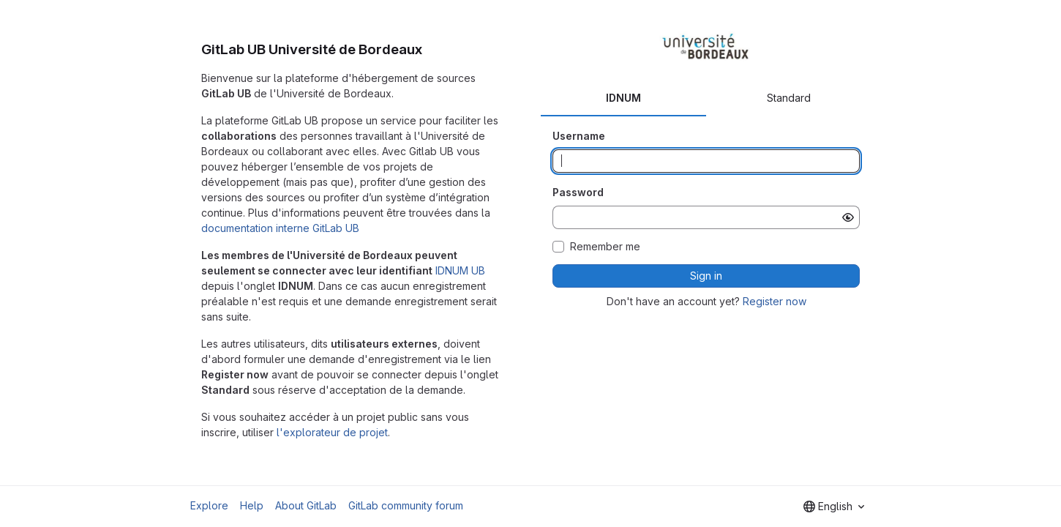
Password (578, 192)
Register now (774, 301)
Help (251, 505)
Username (578, 136)
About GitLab (306, 505)
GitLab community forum (405, 505)
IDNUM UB (460, 270)
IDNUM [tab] (623, 97)
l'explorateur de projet (332, 432)
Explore (209, 505)
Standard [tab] (789, 97)
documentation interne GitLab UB (280, 228)
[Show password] (848, 217)
